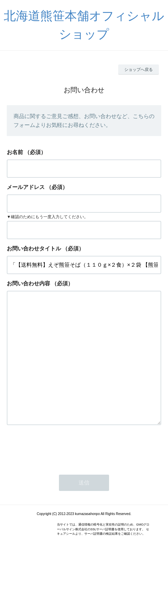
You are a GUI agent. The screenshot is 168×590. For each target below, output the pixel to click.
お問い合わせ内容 (28, 283)
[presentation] (58, 475)
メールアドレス (26, 187)
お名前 (15, 152)
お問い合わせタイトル (34, 248)
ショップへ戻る (138, 69)
